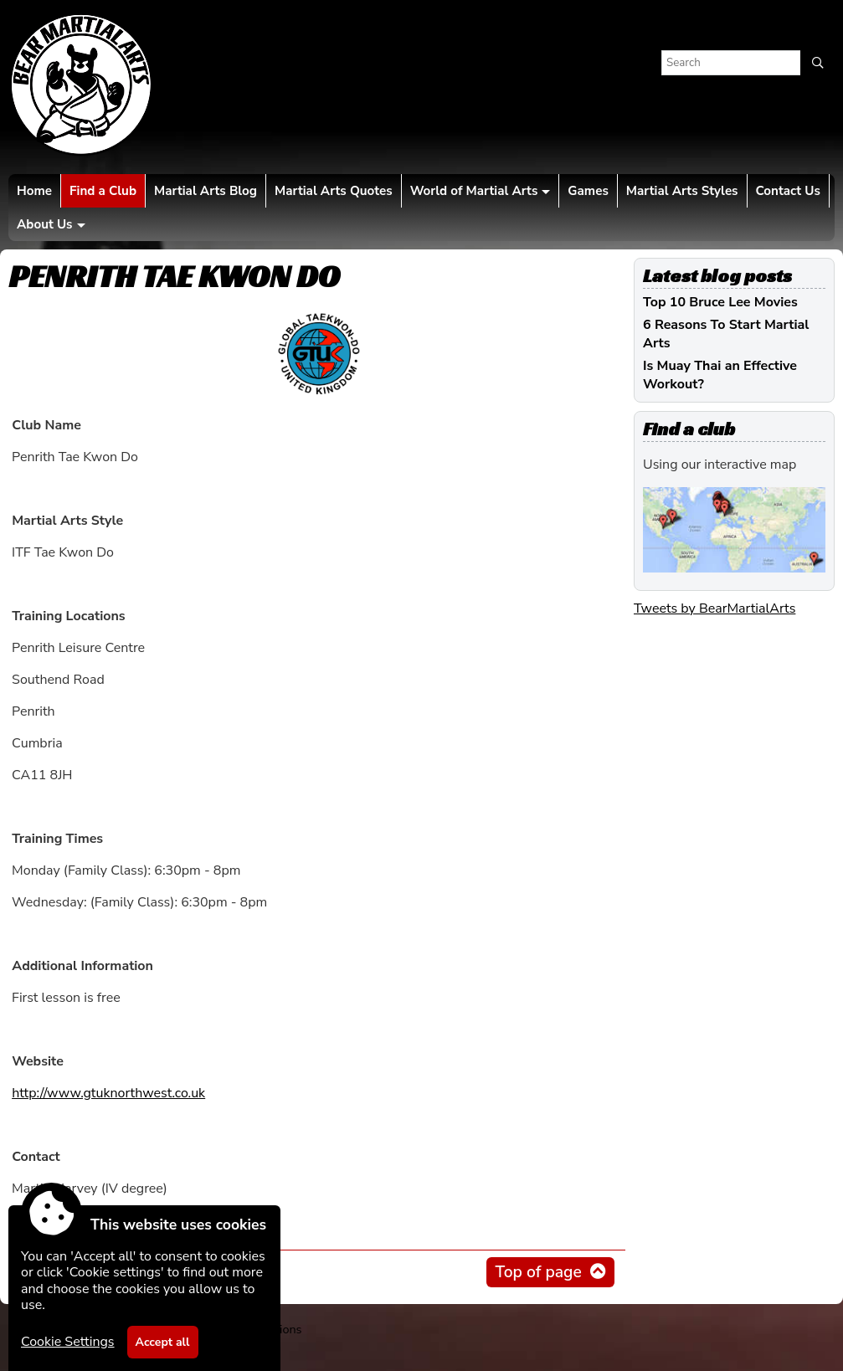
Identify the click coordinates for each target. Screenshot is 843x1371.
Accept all (163, 1342)
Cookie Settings (68, 1341)
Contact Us (788, 190)
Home (34, 190)
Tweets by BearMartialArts (714, 608)
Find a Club (102, 190)
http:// (108, 1093)
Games (588, 190)
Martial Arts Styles (682, 190)
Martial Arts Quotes (334, 190)
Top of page (538, 1272)
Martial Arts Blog (205, 190)
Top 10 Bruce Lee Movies (720, 302)
